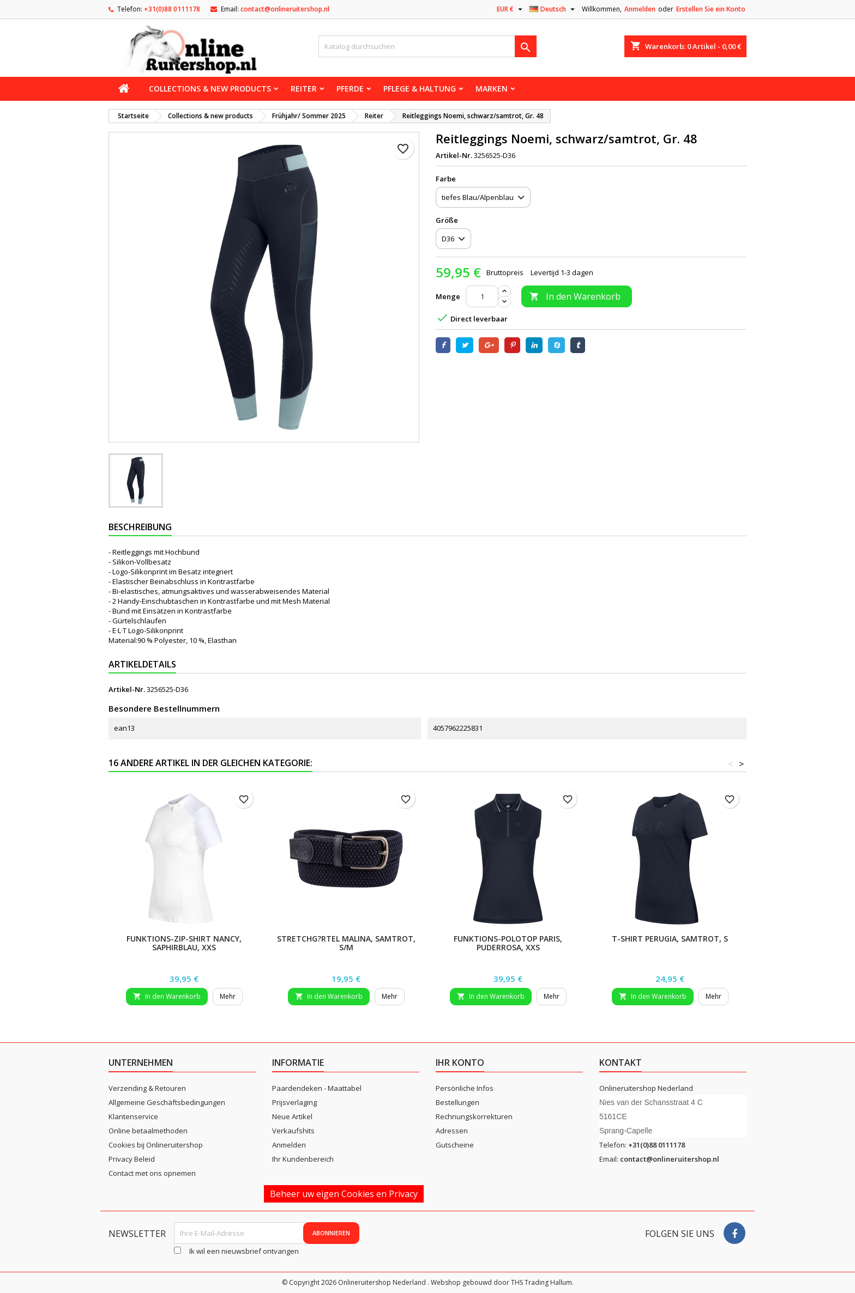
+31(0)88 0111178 (172, 9)
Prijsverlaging (294, 1102)
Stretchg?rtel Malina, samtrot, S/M (346, 942)
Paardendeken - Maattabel (317, 1088)
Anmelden (639, 9)
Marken (491, 88)
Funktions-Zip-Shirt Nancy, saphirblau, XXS (184, 942)
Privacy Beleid (132, 1159)
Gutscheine (455, 1145)
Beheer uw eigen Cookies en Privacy (344, 1194)
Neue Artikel (292, 1116)
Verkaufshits (293, 1131)
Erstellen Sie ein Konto (710, 9)
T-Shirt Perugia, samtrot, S (670, 938)
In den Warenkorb (575, 296)
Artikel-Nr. (454, 155)
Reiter (304, 88)
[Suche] (427, 46)
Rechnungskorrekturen (474, 1116)
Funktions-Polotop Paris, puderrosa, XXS (508, 942)
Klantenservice (133, 1116)
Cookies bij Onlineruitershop (156, 1145)
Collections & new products (210, 88)
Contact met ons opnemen (152, 1173)
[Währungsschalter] (511, 9)
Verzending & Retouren (147, 1088)
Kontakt (620, 1063)
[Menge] (482, 296)
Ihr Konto (460, 1063)
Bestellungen (457, 1102)
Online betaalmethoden (148, 1131)
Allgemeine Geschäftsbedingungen (167, 1102)
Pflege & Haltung (419, 88)
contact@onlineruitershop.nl (284, 9)
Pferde (350, 88)
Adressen (452, 1131)
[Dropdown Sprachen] (553, 9)
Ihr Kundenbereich (303, 1159)
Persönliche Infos (464, 1088)
